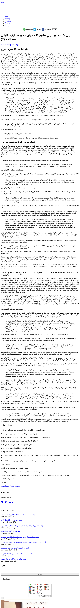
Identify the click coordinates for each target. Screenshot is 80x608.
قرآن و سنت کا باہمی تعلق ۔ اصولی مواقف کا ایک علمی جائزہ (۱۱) (24, 542)
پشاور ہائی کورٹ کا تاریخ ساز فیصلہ (13, 559)
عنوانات (7, 20)
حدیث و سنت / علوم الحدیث (10, 486)
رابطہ (7, 25)
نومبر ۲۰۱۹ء (7, 501)
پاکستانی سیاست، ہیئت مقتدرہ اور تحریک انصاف (18, 514)
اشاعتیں (8, 22)
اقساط (6, 492)
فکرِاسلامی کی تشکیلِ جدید (10, 531)
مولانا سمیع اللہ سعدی (10, 44)
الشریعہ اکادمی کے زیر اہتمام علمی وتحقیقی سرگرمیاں (20, 537)
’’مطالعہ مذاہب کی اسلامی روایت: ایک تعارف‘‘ (17, 553)
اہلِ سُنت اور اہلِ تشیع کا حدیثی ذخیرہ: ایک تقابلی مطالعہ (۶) (22, 526)
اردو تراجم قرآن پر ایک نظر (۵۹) (12, 520)
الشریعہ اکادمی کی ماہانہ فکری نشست (15, 548)
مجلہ (6, 16)
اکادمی (7, 23)
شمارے (7, 18)
